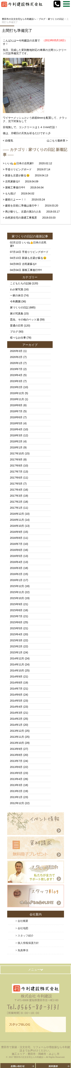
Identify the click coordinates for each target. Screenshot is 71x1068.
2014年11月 (17, 664)
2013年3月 (16, 785)
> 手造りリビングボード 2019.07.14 (26, 169)
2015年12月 (17, 586)
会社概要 (23, 920)
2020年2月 (16, 357)
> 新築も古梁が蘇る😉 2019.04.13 (25, 175)
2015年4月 (16, 634)
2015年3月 (16, 640)
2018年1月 (16, 447)
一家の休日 (16, 295)
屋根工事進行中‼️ (32, 269)
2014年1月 (16, 724)
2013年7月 (16, 760)
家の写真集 (16, 313)
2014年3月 (16, 712)
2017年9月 (16, 459)
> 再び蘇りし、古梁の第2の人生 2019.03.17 (31, 211)
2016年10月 (17, 525)
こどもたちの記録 (20, 283)
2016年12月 (17, 513)
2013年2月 (16, 791)
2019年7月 (16, 369)
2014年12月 (17, 658)
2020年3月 (16, 350)
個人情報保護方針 (28, 942)
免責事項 (23, 950)
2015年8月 (16, 610)
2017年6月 (16, 477)
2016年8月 (16, 537)
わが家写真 (16, 289)
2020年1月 (16, 363)
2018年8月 (16, 405)
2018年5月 (16, 423)
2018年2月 (16, 441)
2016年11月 (17, 519)
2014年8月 (16, 682)
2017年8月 (16, 465)
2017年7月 (16, 471)
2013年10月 (17, 742)
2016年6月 (16, 549)
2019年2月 (16, 387)
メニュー (35, 969)
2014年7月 (16, 688)
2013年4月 (16, 779)
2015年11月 (17, 592)
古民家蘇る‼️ (29, 263)
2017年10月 (17, 453)
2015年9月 (16, 604)
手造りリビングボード (35, 251)
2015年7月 (16, 616)
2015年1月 (16, 652)
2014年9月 (16, 676)
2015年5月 (16, 628)
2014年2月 (16, 718)
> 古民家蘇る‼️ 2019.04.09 (20, 181)
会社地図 (23, 928)
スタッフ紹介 (26, 935)
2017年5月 (16, 483)
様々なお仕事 (18, 337)
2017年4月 (16, 489)
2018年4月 (16, 429)
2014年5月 (16, 700)
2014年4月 (16, 706)
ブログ (14, 331)
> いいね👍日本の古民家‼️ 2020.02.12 (27, 163)
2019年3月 (16, 381)
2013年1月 (16, 797)
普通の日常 (16, 325)
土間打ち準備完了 (17, 30)
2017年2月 (16, 501)
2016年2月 (16, 574)
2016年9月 (16, 531)
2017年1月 (16, 507)
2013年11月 (17, 736)
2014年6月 (16, 694)
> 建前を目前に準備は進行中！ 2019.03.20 (30, 205)
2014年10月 (17, 670)
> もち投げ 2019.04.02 (18, 193)
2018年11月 (17, 399)
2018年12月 (17, 393)
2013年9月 (16, 748)
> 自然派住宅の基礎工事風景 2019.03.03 (29, 217)
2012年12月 (17, 803)
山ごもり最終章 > (57, 140)
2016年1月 (16, 580)
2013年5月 (16, 772)
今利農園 (15, 301)
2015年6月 (16, 622)
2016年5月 (16, 555)
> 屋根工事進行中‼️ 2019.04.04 (23, 187)
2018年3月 (16, 435)
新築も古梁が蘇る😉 (34, 257)
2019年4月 (16, 375)
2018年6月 (16, 417)
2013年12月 (17, 730)
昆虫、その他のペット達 (24, 319)
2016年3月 (16, 568)
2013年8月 (16, 754)
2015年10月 (17, 598)
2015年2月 (16, 646)
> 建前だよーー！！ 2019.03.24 (24, 199)
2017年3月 (16, 495)
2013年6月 (16, 766)
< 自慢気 (8, 140)
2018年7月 (16, 411)
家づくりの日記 (22, 236)
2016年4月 (16, 561)
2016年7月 (16, 543)
